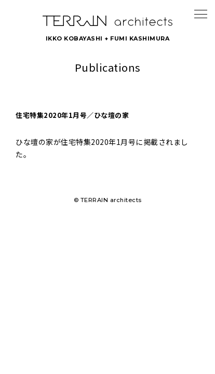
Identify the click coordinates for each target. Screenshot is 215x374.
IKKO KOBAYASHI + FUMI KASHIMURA (108, 38)
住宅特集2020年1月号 (98, 142)
